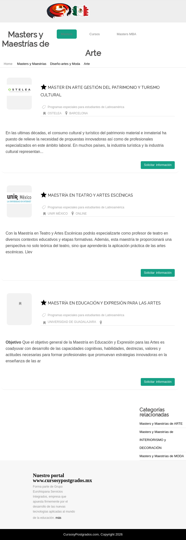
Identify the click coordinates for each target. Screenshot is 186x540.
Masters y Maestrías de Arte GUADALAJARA (134, 322)
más (58, 518)
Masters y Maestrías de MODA (162, 456)
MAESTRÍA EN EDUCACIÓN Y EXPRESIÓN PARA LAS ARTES (100, 303)
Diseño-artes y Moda (65, 64)
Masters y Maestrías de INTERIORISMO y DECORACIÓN (156, 440)
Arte (87, 64)
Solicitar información (158, 165)
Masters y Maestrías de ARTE (161, 423)
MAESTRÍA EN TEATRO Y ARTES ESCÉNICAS (86, 195)
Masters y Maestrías (31, 64)
